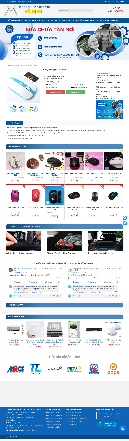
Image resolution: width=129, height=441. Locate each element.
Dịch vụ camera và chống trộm (77, 418)
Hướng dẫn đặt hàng (53, 412)
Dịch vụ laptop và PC (74, 415)
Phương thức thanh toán (55, 418)
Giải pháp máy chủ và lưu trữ (111, 20)
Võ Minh (16, 437)
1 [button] (57, 57)
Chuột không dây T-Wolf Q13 (15, 174)
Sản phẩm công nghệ (74, 412)
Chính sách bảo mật (53, 421)
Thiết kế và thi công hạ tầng (87, 20)
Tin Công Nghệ (11, 2)
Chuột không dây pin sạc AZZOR (74, 208)
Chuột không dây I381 (35, 208)
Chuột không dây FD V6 (15, 208)
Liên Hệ (29, 2)
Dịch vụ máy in (72, 424)
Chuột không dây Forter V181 (93, 208)
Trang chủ (9, 65)
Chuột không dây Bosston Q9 (54, 208)
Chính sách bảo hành (54, 427)
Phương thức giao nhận (54, 415)
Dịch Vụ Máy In (68, 20)
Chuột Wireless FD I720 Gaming (54, 174)
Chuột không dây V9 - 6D (114, 208)
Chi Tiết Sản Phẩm (14, 123)
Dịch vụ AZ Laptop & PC (51, 20)
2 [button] (61, 57)
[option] (64, 41)
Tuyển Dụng (21, 2)
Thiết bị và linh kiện (14, 20)
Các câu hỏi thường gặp (54, 424)
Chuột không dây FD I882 (74, 173)
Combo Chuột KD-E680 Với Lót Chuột (35, 174)
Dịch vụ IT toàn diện (32, 20)
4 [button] (67, 57)
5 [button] (70, 57)
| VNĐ (114, 2)
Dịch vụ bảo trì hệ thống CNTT (77, 421)
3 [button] (63, 57)
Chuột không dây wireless (29, 65)
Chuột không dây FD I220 (94, 173)
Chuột (17, 65)
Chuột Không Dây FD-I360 (113, 174)
